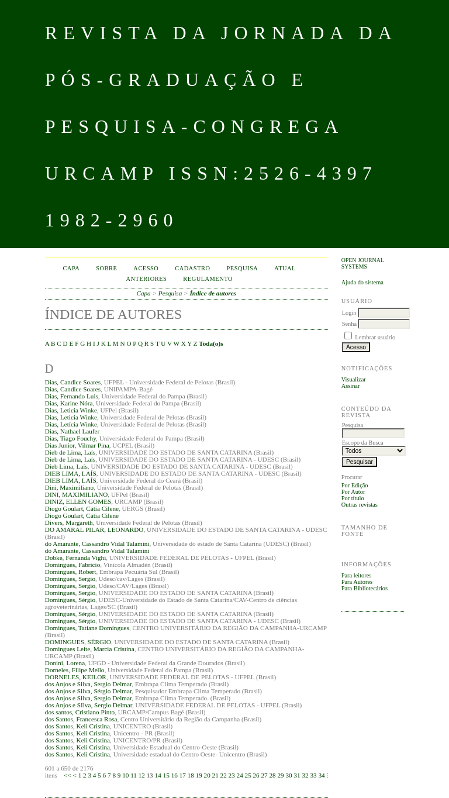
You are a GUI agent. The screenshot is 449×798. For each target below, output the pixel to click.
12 (142, 775)
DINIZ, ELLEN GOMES (78, 501)
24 (240, 775)
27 (264, 775)
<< (67, 775)
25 (248, 775)
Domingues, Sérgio (70, 599)
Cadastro (192, 268)
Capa (71, 268)
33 (313, 775)
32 (305, 775)
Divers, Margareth (69, 522)
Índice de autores (212, 293)
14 (158, 775)
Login (349, 312)
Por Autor (353, 492)
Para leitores (356, 575)
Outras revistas (359, 504)
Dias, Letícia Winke (71, 424)
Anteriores (146, 279)
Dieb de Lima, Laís (70, 452)
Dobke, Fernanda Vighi (75, 557)
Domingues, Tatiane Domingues (87, 627)
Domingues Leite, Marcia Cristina (89, 648)
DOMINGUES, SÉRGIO (78, 641)
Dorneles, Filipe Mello (75, 669)
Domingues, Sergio (70, 578)
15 (166, 775)
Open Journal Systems (362, 263)
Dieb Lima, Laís (66, 466)
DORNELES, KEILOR (75, 676)
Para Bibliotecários (364, 588)
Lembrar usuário (375, 337)
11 (133, 775)
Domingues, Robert (70, 571)
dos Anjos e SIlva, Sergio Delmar (88, 704)
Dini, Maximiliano (69, 487)
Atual (285, 268)
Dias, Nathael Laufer (72, 431)
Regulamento (208, 279)
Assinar (350, 386)
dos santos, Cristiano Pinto (80, 712)
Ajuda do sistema (362, 282)
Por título (352, 498)
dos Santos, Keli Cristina (77, 726)
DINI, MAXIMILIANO (76, 494)
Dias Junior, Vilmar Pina (77, 445)
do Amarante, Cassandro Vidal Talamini (97, 543)
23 (232, 775)
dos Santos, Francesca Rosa (81, 719)
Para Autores (356, 582)
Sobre (106, 268)
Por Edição (354, 485)
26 (256, 775)
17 (182, 775)
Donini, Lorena (65, 662)
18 (191, 775)
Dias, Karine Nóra (69, 403)
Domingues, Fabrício (72, 564)
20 (207, 775)
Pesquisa (242, 268)
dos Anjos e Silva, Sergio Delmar (88, 683)
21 (215, 775)
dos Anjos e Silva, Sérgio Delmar (88, 690)
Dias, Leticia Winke (71, 410)
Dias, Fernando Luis (71, 396)
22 (223, 775)
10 (125, 775)
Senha (349, 324)
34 (321, 775)
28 (272, 775)
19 (199, 775)
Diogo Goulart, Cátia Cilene (82, 508)
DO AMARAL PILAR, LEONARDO (94, 529)
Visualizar (353, 379)
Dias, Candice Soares (73, 382)
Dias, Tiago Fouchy (70, 438)
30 (288, 775)
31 (296, 775)
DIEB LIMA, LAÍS (70, 473)
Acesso (145, 268)
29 (280, 775)
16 (174, 775)
